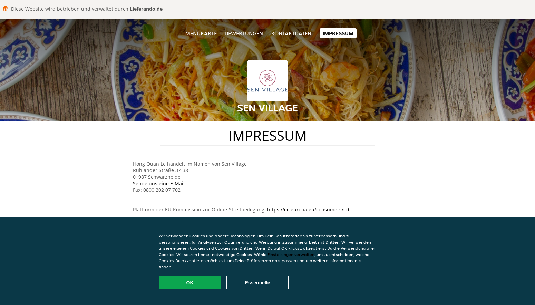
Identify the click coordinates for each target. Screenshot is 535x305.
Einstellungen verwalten (291, 254)
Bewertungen (244, 33)
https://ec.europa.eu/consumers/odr (309, 209)
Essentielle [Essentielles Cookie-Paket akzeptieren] (257, 282)
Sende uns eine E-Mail (159, 183)
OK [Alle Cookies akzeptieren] (190, 282)
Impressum (338, 33)
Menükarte (201, 33)
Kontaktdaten (291, 33)
